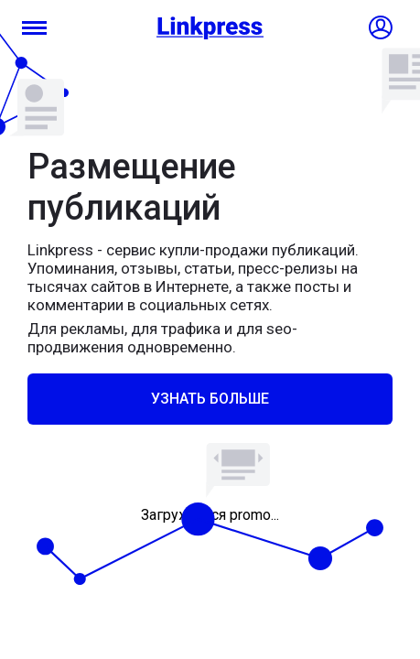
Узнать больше (210, 398)
